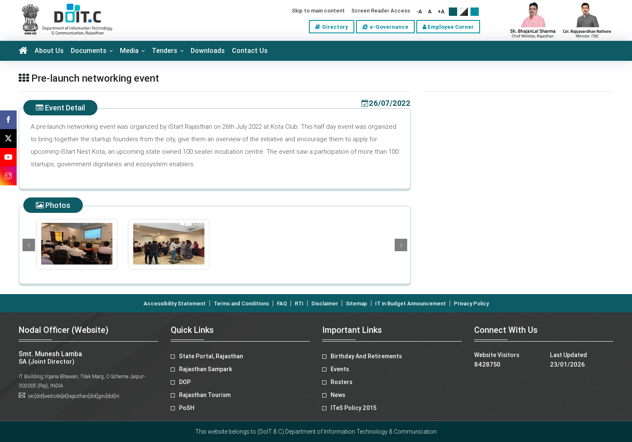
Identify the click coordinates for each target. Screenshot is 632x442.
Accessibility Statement (175, 303)
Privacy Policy (471, 303)
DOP (185, 382)
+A (441, 11)
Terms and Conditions (241, 303)
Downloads (208, 51)
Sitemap (356, 303)
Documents (89, 51)
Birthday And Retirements (366, 356)
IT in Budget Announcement (410, 303)
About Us (49, 51)
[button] (28, 245)
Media (129, 51)
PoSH (186, 408)
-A (419, 11)
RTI (299, 303)
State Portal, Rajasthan (211, 356)
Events (340, 369)
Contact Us (250, 51)
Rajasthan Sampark (205, 369)
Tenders (164, 51)
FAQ (282, 303)
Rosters (341, 382)
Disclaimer (324, 303)
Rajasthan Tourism (205, 395)
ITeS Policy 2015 (353, 408)
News (338, 395)
